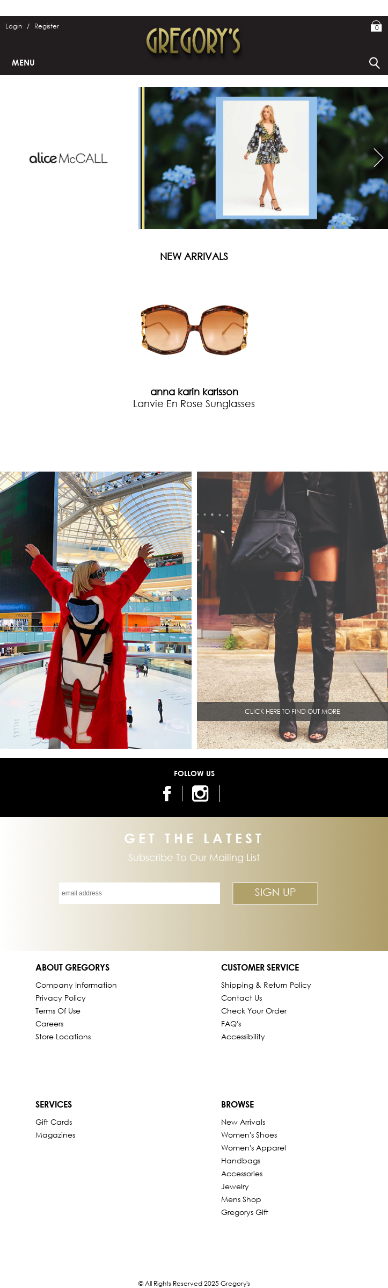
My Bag (376, 27)
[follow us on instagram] (202, 793)
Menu (23, 62)
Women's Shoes (249, 1135)
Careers (49, 1023)
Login (17, 26)
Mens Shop (241, 1199)
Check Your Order (254, 1010)
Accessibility (243, 1036)
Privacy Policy (60, 998)
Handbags (240, 1160)
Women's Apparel (253, 1147)
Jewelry (235, 1186)
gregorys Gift (244, 1212)
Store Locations (63, 1036)
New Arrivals (243, 1122)
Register (46, 26)
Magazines (55, 1135)
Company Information (76, 985)
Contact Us (241, 998)
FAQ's (231, 1023)
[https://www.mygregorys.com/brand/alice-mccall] (194, 158)
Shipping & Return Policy (266, 985)
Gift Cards (53, 1122)
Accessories (241, 1173)
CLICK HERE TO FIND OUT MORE (292, 711)
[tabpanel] (194, 338)
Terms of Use (57, 1010)
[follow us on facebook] (165, 793)
